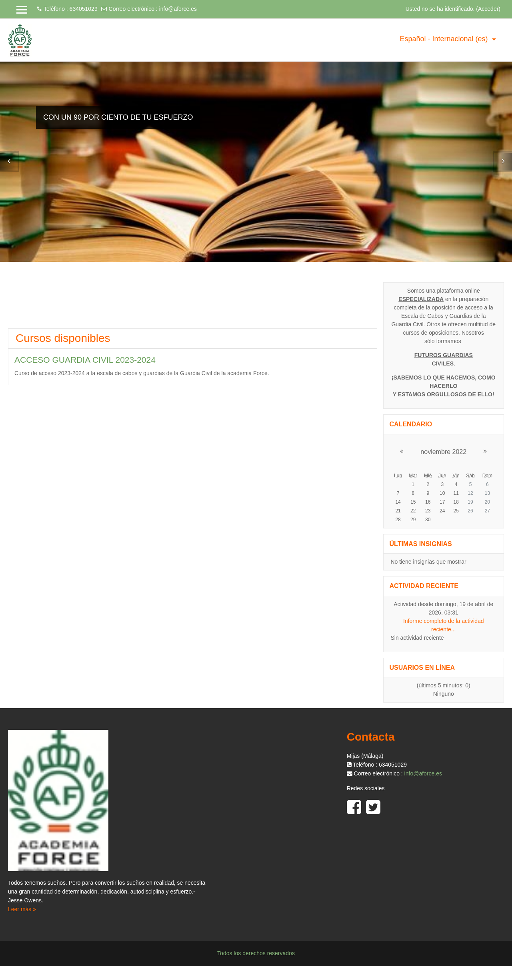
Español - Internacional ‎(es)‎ (445, 39)
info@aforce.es (178, 9)
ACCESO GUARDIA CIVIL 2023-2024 (85, 359)
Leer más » (22, 909)
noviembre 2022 (443, 451)
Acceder (488, 9)
